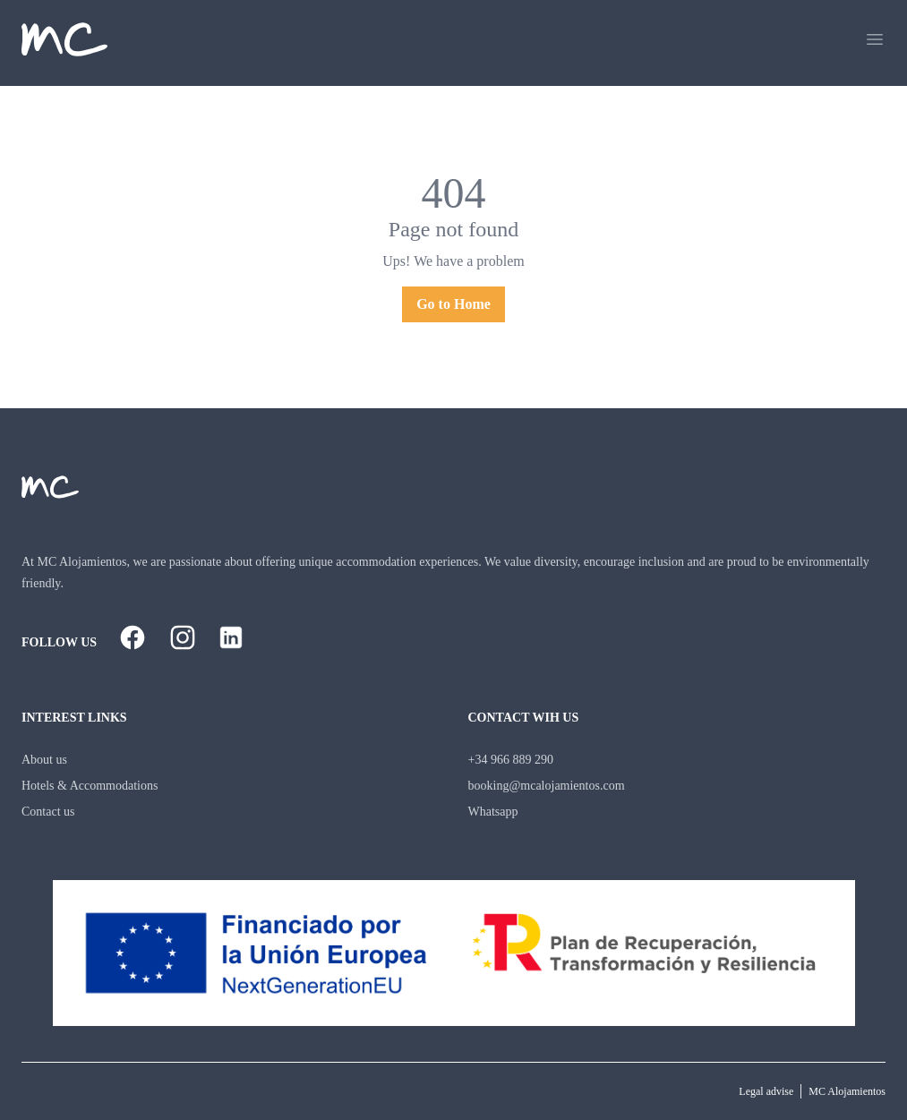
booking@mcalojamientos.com (546, 785)
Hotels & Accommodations (89, 785)
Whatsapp (493, 811)
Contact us (48, 811)
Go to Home (453, 304)
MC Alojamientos (847, 1091)
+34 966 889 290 (510, 759)
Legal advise (766, 1091)
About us (44, 759)
